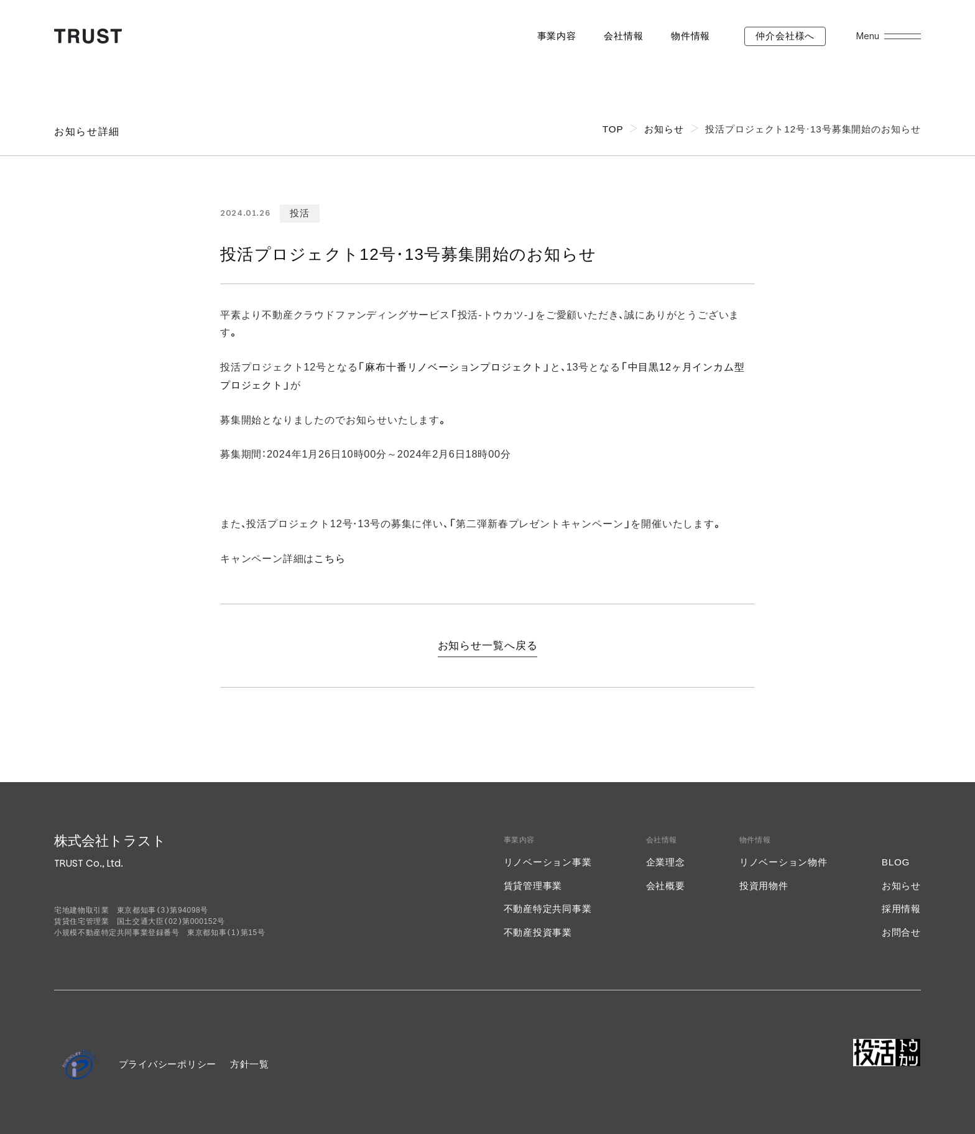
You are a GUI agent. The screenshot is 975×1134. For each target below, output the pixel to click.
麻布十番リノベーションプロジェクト (454, 366)
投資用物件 (763, 885)
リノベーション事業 (548, 862)
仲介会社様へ (785, 35)
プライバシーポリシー (168, 1064)
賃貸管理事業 (533, 885)
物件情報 (690, 35)
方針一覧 (249, 1064)
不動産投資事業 (538, 932)
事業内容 (556, 35)
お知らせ (901, 885)
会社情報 (623, 35)
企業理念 (665, 862)
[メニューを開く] (902, 36)
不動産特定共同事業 (548, 908)
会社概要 (665, 885)
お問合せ (901, 932)
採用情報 (901, 908)
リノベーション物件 (783, 862)
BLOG (896, 862)
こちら (329, 558)
